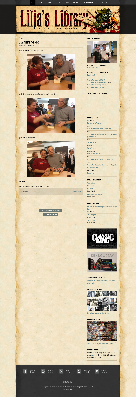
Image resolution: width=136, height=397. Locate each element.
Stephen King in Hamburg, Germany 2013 (98, 85)
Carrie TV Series (91, 148)
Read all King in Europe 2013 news (51, 211)
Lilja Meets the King (29, 42)
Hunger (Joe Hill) (91, 173)
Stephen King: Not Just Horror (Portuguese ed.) (99, 159)
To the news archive (51, 214)
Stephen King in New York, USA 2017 (97, 87)
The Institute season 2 (93, 142)
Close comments (76, 192)
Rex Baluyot (90, 188)
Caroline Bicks (91, 183)
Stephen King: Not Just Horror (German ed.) (99, 129)
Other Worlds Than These (94, 154)
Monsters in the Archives (94, 123)
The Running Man (91, 215)
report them (94, 355)
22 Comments (24, 192)
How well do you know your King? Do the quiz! (99, 313)
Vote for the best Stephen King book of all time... (100, 343)
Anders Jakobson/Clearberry (63, 387)
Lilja (65, 382)
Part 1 (89, 68)
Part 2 (93, 68)
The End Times (91, 220)
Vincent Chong (69, 389)
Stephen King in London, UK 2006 (96, 80)
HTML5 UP (90, 387)
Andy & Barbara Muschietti (94, 194)
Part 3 (97, 68)
